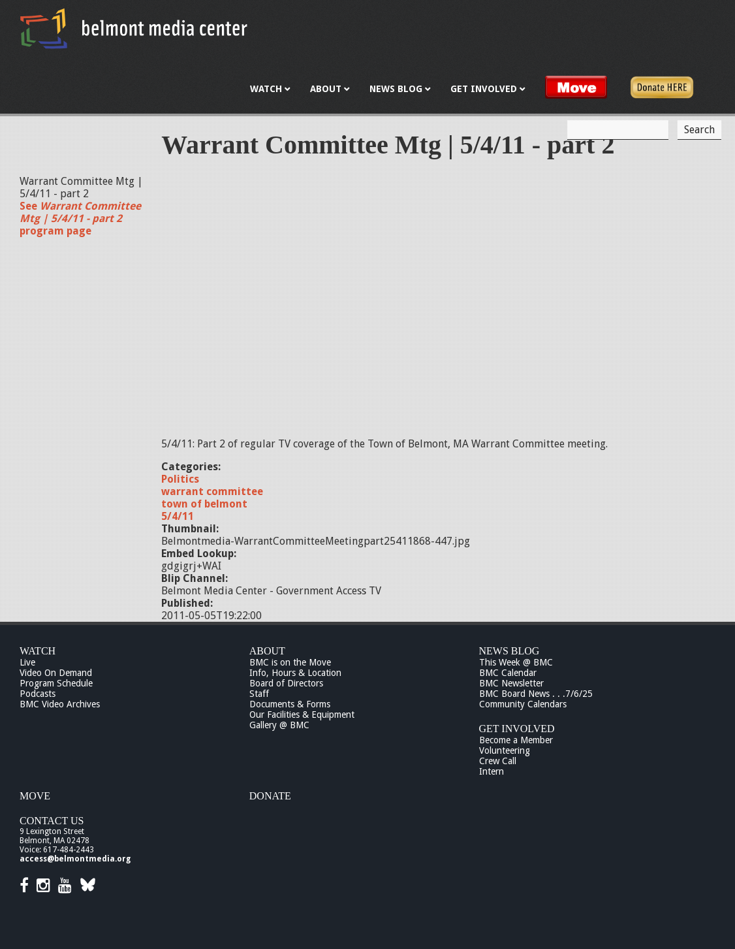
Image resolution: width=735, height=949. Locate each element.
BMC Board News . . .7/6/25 (536, 693)
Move (35, 795)
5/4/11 (177, 516)
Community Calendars (523, 704)
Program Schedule (56, 683)
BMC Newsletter (511, 683)
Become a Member (516, 740)
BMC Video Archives (60, 704)
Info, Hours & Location (295, 673)
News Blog (509, 650)
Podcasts (37, 693)
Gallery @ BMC (279, 725)
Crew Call (497, 761)
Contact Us (52, 820)
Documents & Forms (289, 704)
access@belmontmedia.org (75, 858)
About (267, 650)
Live (27, 662)
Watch (37, 650)
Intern (491, 771)
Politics (180, 479)
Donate (270, 795)
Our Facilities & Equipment (301, 714)
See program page (80, 218)
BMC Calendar (508, 673)
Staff (259, 693)
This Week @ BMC (516, 662)
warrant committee (212, 491)
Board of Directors (286, 683)
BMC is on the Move (290, 662)
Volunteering (504, 750)
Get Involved (517, 728)
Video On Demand (56, 673)
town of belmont (204, 504)
